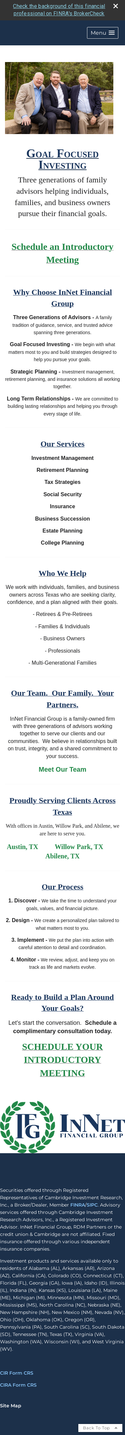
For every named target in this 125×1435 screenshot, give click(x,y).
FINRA (77, 1204)
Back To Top (100, 1426)
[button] (102, 31)
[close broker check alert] (115, 4)
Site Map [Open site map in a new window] (10, 1405)
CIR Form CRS (16, 1372)
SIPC (92, 1204)
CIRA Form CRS (18, 1384)
